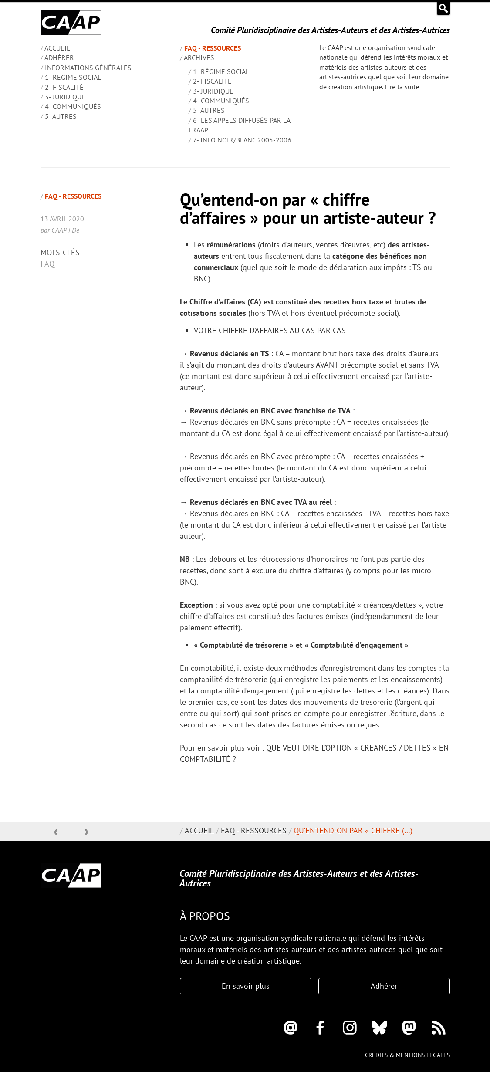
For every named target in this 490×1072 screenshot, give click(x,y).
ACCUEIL (57, 48)
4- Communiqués (73, 106)
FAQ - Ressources (212, 48)
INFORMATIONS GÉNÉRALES (88, 67)
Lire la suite (402, 86)
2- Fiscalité (64, 87)
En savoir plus (246, 986)
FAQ (47, 264)
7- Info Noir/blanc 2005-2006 (242, 139)
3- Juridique (65, 96)
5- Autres (61, 116)
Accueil (199, 830)
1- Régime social (73, 77)
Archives (199, 57)
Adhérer (59, 57)
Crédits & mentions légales (407, 1055)
